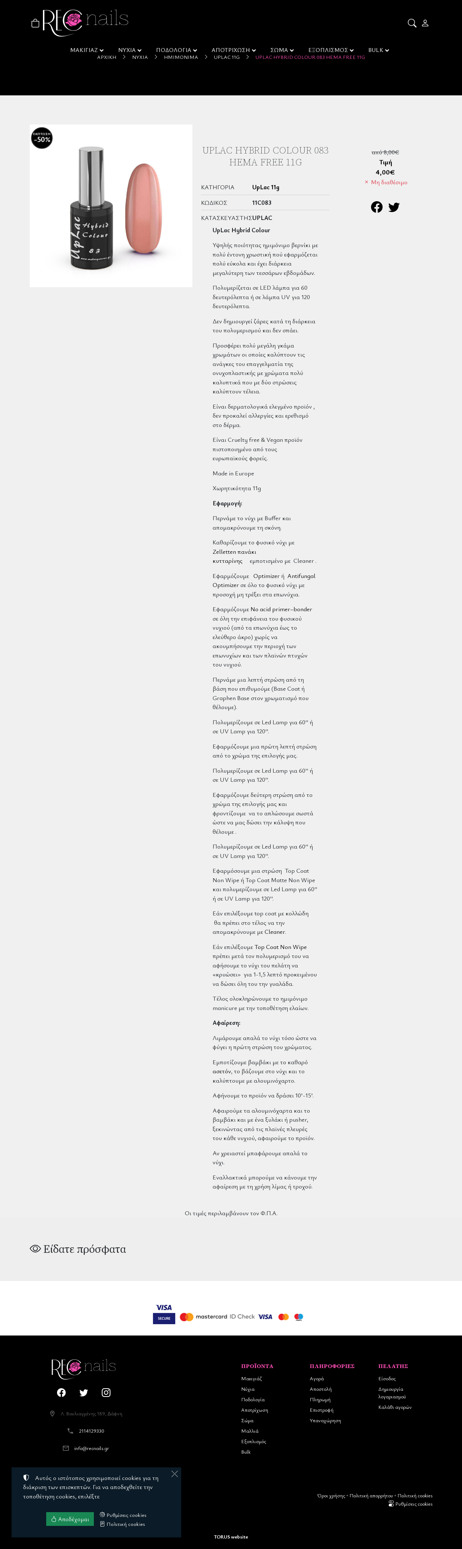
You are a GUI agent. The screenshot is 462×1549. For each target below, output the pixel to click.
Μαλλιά (249, 1430)
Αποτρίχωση (254, 1409)
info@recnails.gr (91, 1448)
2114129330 (91, 1430)
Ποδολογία (253, 1399)
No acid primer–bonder (281, 609)
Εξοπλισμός (253, 1441)
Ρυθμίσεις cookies (410, 1503)
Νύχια (247, 1388)
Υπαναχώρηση (325, 1420)
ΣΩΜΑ (279, 51)
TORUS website (231, 1536)
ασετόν (222, 1071)
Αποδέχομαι (70, 1519)
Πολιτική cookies (414, 1495)
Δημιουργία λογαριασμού (392, 1392)
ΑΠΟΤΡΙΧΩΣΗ (231, 51)
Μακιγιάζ (251, 1378)
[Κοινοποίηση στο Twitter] (394, 209)
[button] (412, 23)
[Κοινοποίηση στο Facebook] (377, 209)
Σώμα (247, 1420)
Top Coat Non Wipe (280, 946)
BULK (376, 51)
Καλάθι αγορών (395, 1406)
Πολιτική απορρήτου (371, 1495)
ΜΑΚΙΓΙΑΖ (83, 51)
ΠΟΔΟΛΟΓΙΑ (174, 51)
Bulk (245, 1451)
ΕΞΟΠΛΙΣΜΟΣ (329, 51)
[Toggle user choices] (425, 23)
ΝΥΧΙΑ (127, 51)
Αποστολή (321, 1388)
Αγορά (317, 1378)
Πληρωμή (320, 1399)
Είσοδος (387, 1378)
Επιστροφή (322, 1409)
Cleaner (275, 931)
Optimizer (266, 575)
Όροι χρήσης (331, 1495)
